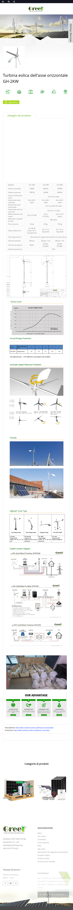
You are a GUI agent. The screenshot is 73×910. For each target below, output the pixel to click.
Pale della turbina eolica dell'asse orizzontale (34, 727)
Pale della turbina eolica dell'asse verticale (31, 730)
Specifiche (13, 102)
